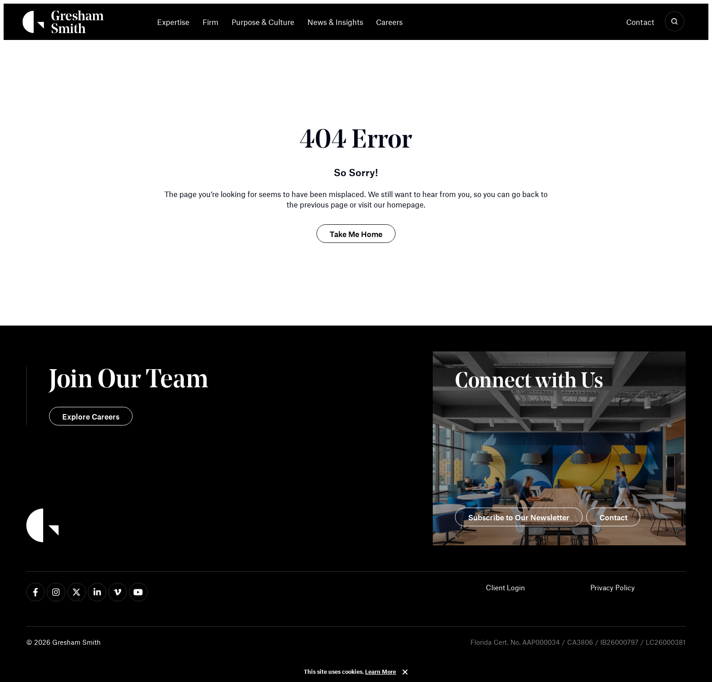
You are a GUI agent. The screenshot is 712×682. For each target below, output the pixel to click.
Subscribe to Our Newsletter (518, 517)
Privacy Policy (612, 587)
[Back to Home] (191, 527)
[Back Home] (63, 23)
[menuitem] (176, 22)
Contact (640, 21)
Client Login (505, 587)
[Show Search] (674, 22)
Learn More (380, 671)
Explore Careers (90, 416)
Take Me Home (356, 233)
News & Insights (335, 22)
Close (405, 672)
